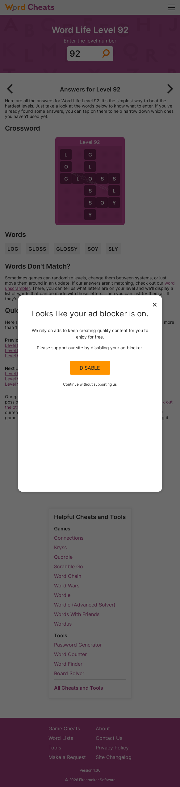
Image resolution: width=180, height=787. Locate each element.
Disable (90, 368)
